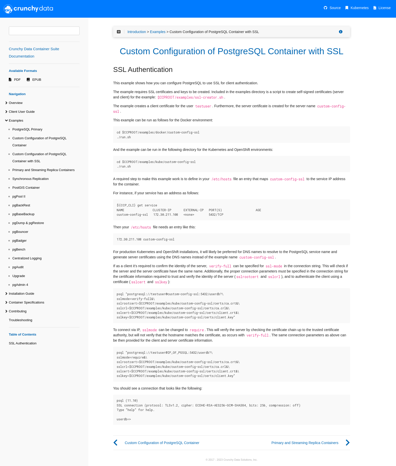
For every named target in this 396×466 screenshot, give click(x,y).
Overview (15, 103)
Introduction (137, 32)
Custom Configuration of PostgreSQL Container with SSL (39, 157)
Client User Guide (22, 112)
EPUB (36, 79)
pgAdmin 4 (20, 285)
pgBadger (19, 240)
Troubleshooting (20, 320)
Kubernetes (360, 8)
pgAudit (17, 267)
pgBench (18, 249)
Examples (16, 120)
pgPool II (18, 196)
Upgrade (18, 276)
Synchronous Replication (30, 179)
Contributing (18, 311)
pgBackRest (21, 205)
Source (335, 8)
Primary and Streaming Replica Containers (43, 170)
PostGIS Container (26, 187)
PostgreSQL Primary (27, 129)
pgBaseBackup (23, 214)
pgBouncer (20, 232)
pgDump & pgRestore (28, 223)
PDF (17, 79)
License (385, 8)
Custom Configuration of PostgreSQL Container (39, 141)
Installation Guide (21, 293)
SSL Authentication (22, 343)
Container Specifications (26, 302)
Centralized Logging (27, 258)
